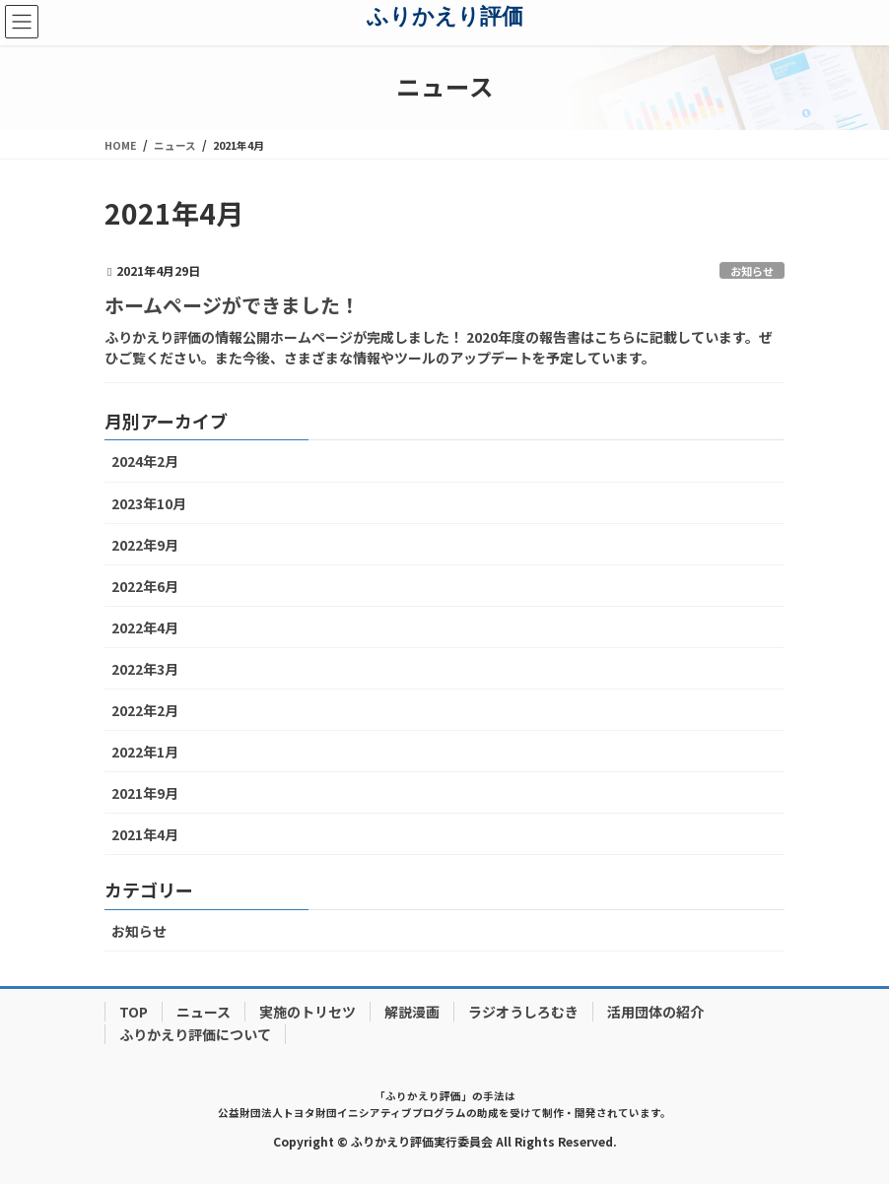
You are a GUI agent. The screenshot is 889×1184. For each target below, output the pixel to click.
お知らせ (752, 271)
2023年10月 (148, 503)
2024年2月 (144, 461)
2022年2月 (144, 710)
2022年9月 (144, 545)
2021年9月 (144, 793)
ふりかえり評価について (195, 1034)
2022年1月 (144, 751)
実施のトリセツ (307, 1011)
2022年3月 (144, 669)
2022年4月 (144, 627)
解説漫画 (412, 1011)
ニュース (203, 1011)
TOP (133, 1011)
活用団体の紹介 (655, 1011)
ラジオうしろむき (523, 1011)
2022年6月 (144, 586)
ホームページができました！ (232, 305)
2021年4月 (144, 834)
